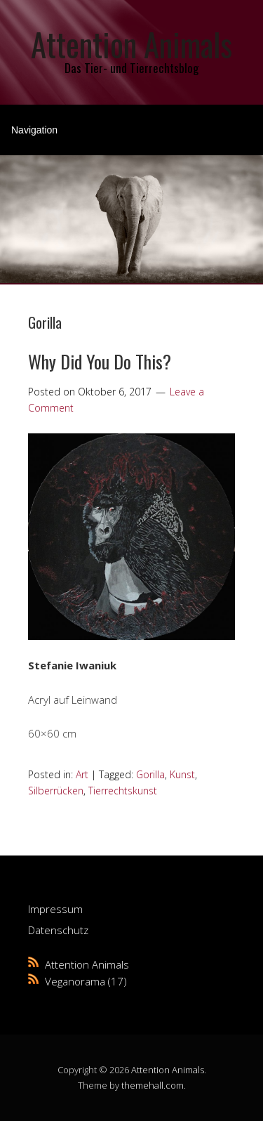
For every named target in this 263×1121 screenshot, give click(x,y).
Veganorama (75, 981)
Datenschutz (58, 930)
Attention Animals (131, 43)
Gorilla (150, 774)
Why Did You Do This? (99, 361)
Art (82, 774)
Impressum (55, 909)
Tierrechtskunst (122, 790)
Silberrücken (55, 790)
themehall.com (152, 1085)
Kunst (182, 774)
